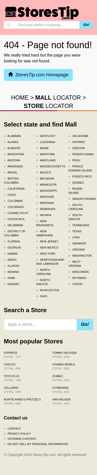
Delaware (13, 225)
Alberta (12, 148)
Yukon (75, 284)
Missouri (45, 196)
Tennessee (78, 225)
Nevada (43, 215)
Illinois (11, 265)
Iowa (9, 277)
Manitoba (45, 154)
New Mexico (47, 247)
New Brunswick (44, 223)
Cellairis (12, 389)
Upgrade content (20, 438)
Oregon (76, 148)
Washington (80, 255)
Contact (12, 428)
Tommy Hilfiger (64, 354)
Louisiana (45, 142)
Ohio (41, 296)
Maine (42, 148)
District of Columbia (14, 233)
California (14, 188)
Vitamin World (63, 366)
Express (12, 354)
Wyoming (77, 277)
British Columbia (11, 180)
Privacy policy (17, 433)
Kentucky (46, 135)
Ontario (76, 142)
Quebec (76, 182)
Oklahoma (78, 135)
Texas (74, 231)
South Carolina (75, 206)
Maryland (46, 160)
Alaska (11, 142)
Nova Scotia (47, 290)
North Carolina (43, 271)
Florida (12, 241)
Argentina (14, 154)
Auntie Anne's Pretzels (22, 401)
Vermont (77, 243)
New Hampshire (44, 233)
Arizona (12, 160)
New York (45, 253)
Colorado (14, 206)
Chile (10, 194)
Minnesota (46, 184)
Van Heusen (61, 401)
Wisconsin (78, 271)
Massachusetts (48, 166)
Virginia (76, 249)
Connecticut (16, 213)
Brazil (11, 172)
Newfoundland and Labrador (48, 261)
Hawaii (11, 253)
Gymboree (61, 389)
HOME (20, 97)
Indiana (11, 271)
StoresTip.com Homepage (38, 74)
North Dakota (43, 282)
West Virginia (74, 263)
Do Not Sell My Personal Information (36, 444)
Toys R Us (12, 378)
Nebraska (46, 208)
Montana (45, 202)
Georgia (12, 247)
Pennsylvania (80, 154)
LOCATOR (58, 97)
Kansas (11, 284)
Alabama (12, 135)
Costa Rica (14, 219)
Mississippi (46, 190)
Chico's (12, 366)
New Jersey (47, 241)
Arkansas (13, 166)
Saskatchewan (80, 198)
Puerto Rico (80, 176)
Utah (74, 237)
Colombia (13, 200)
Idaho (10, 259)
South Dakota (75, 217)
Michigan (45, 178)
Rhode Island (75, 190)
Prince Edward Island (80, 168)
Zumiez (61, 378)
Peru (74, 160)
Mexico (43, 172)
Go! (86, 25)
